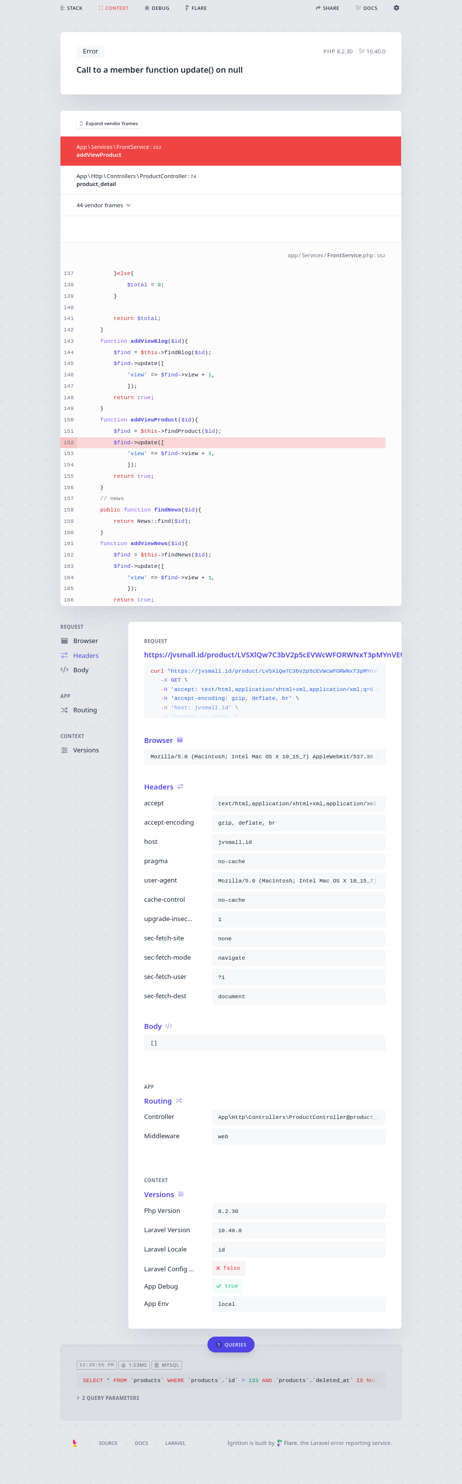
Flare (287, 1442)
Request (72, 627)
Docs (141, 1443)
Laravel (175, 1443)
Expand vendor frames (109, 123)
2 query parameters (108, 1398)
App (65, 696)
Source (108, 1443)
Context (72, 736)
